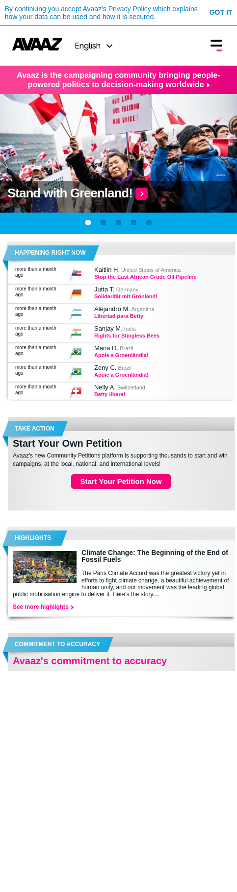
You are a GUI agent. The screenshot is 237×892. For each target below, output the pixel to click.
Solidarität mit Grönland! (126, 296)
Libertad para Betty (118, 316)
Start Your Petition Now (120, 481)
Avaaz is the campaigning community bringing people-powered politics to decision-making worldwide (118, 80)
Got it (221, 12)
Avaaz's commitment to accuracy (90, 660)
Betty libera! (110, 394)
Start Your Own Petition (67, 443)
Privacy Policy (129, 9)
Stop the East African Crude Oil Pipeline (145, 277)
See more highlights (43, 606)
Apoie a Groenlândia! (121, 355)
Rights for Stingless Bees (126, 335)
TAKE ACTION (34, 428)
